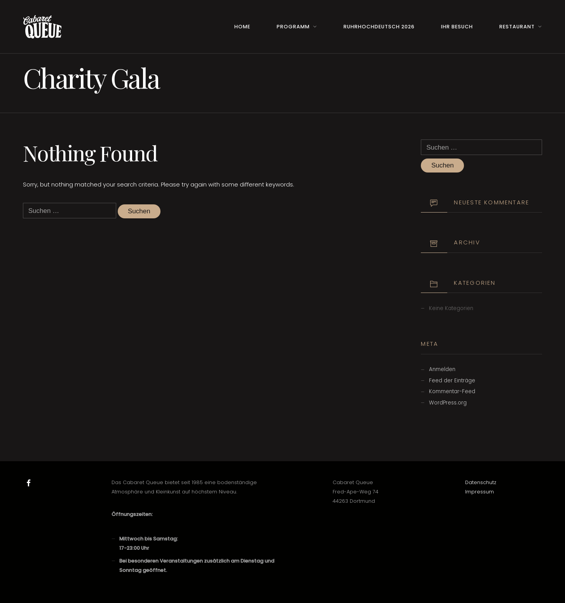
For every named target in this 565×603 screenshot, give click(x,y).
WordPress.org (448, 402)
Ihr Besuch (457, 26)
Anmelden (442, 369)
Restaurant (517, 26)
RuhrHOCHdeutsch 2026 (379, 26)
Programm (293, 26)
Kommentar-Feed (452, 391)
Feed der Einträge (452, 380)
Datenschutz (480, 482)
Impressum (479, 491)
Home (242, 26)
